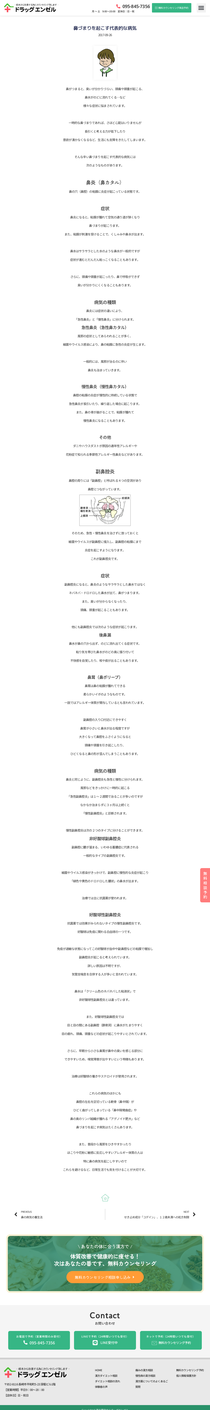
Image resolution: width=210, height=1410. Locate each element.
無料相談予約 (205, 885)
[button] (201, 8)
